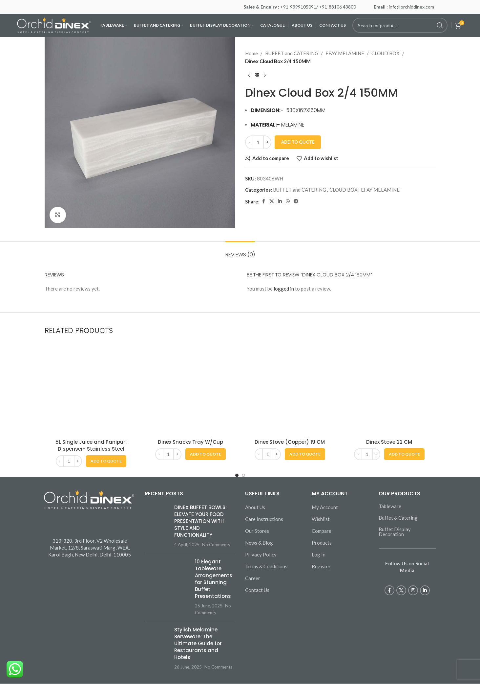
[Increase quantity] (267, 142)
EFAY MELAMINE (344, 53)
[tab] (240, 251)
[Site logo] (54, 25)
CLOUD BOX (385, 53)
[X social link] (271, 201)
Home (251, 53)
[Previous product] (249, 76)
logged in (284, 289)
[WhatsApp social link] (288, 201)
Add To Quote (297, 142)
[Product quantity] (258, 142)
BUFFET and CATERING (291, 53)
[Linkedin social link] (280, 201)
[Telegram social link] (296, 201)
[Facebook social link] (263, 201)
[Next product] (265, 76)
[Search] (400, 25)
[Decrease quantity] (249, 142)
